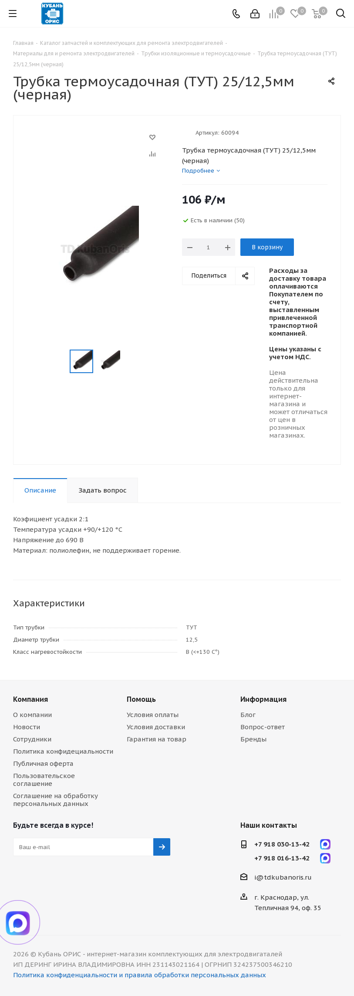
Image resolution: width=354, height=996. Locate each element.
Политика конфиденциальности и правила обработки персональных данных (139, 975)
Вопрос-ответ (262, 727)
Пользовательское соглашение (44, 780)
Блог (248, 714)
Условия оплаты (153, 714)
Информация (263, 699)
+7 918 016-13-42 (282, 858)
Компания (30, 699)
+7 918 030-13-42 (282, 844)
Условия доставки (156, 727)
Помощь (141, 699)
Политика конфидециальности (63, 751)
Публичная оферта (43, 763)
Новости (26, 727)
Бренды (253, 739)
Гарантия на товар (156, 739)
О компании (32, 714)
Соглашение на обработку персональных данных (55, 800)
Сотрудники (32, 739)
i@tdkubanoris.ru (283, 877)
